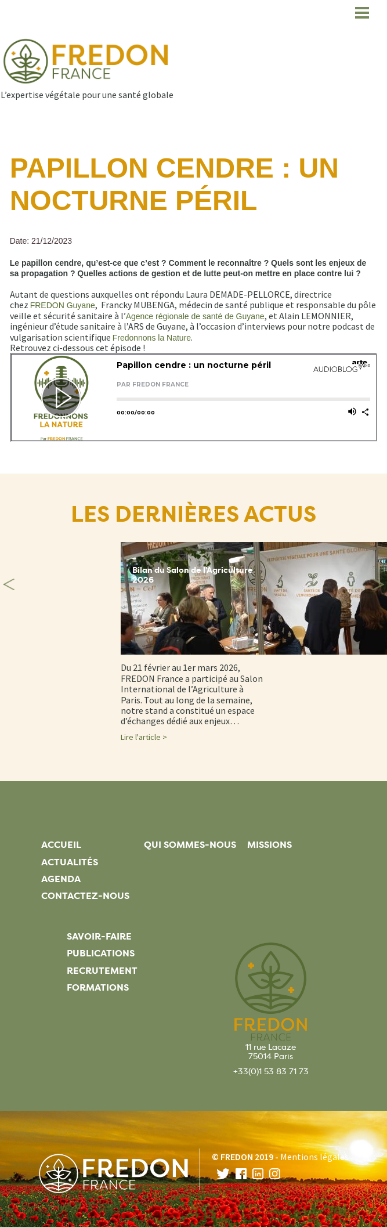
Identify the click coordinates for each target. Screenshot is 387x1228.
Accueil (61, 845)
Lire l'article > (144, 737)
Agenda (61, 879)
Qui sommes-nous (190, 845)
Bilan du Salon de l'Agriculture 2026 (192, 575)
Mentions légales (314, 1156)
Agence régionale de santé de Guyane (195, 316)
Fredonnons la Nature (152, 337)
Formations (98, 987)
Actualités (69, 862)
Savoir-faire (99, 936)
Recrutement (102, 971)
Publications (101, 953)
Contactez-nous (85, 896)
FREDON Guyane (62, 305)
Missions (269, 845)
